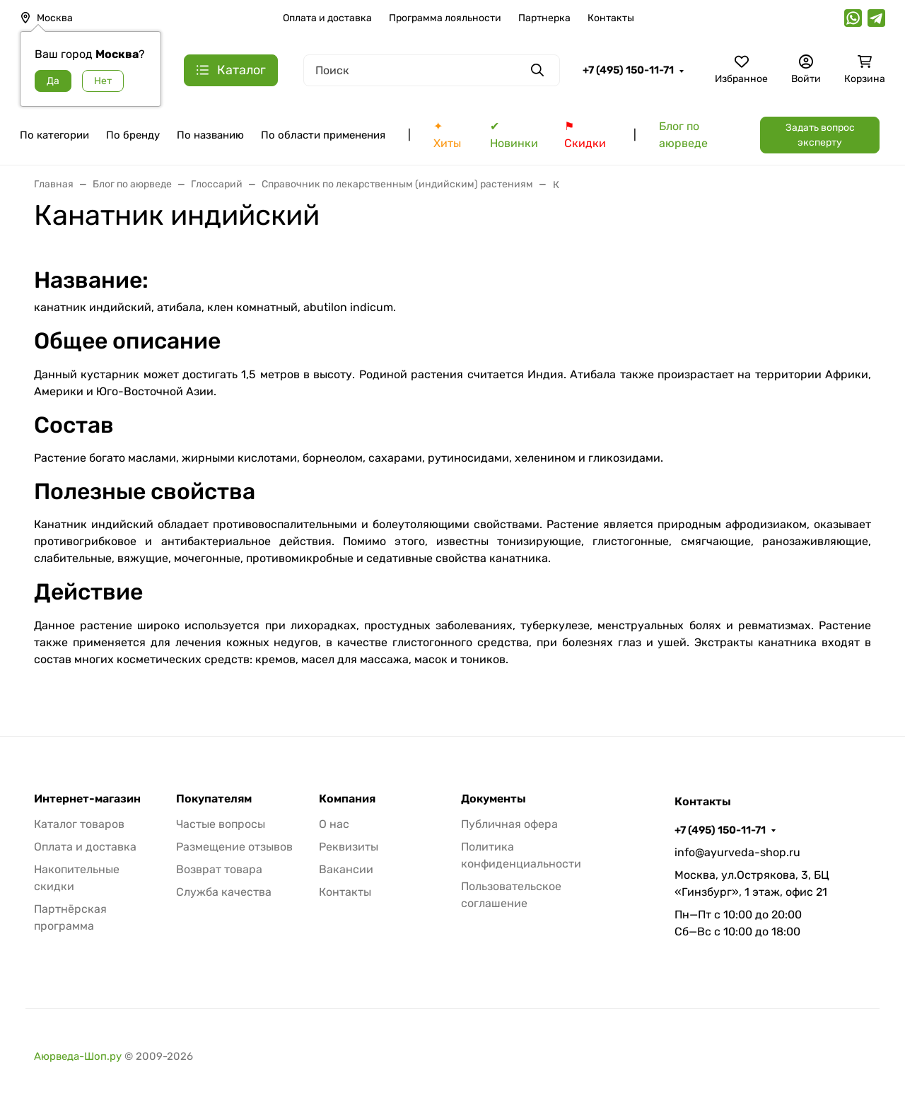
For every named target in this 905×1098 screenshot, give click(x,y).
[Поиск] (431, 70)
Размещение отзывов (234, 846)
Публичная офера (509, 824)
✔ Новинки (514, 134)
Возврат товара (219, 869)
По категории (54, 135)
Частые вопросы (220, 824)
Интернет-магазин (87, 799)
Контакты (611, 18)
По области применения (323, 135)
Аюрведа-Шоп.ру (78, 1056)
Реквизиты (348, 846)
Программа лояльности (445, 18)
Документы (493, 799)
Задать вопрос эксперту (820, 135)
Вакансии (346, 869)
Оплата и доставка (327, 18)
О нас (334, 824)
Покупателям (214, 799)
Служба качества (224, 892)
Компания (347, 799)
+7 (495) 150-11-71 (628, 70)
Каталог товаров (79, 824)
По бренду (133, 135)
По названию (210, 135)
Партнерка (544, 18)
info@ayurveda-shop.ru (737, 852)
